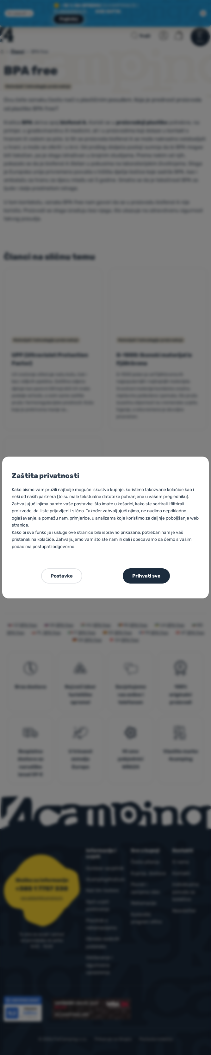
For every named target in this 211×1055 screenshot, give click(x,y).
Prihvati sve (146, 576)
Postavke (62, 576)
